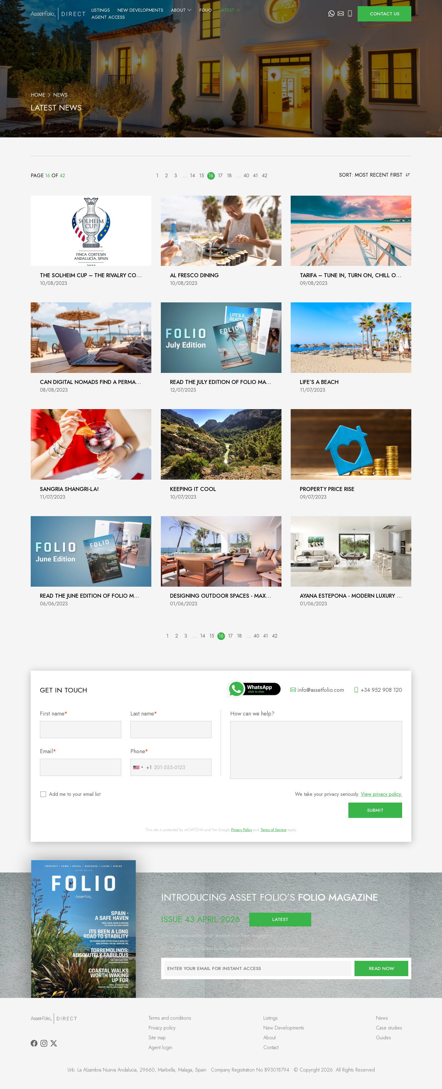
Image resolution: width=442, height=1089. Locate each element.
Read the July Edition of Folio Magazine (227, 382)
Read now (381, 968)
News (382, 1018)
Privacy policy (162, 1027)
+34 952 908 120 (378, 690)
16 (210, 175)
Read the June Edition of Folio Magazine (98, 596)
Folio (246, 13)
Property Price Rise (327, 489)
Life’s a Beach (319, 382)
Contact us (384, 13)
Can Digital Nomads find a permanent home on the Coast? (126, 382)
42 (264, 175)
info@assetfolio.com (317, 690)
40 (246, 175)
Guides (383, 1037)
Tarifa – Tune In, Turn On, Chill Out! (352, 275)
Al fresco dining (194, 275)
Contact (270, 1047)
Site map (157, 1037)
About (221, 13)
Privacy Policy (241, 830)
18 (229, 175)
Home (38, 94)
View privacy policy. (381, 794)
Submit (375, 810)
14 (192, 175)
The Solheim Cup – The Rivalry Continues (99, 275)
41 (255, 175)
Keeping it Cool (193, 489)
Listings (141, 13)
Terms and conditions (170, 1018)
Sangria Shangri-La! (69, 489)
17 (220, 175)
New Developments (181, 13)
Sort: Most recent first (374, 174)
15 (201, 175)
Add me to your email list (75, 794)
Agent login (160, 1047)
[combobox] (141, 767)
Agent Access (305, 13)
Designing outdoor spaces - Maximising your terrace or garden (264, 596)
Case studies (389, 1027)
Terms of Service (273, 830)
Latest (270, 13)
